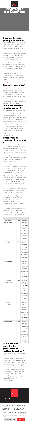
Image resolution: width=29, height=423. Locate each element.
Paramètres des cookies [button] (10, 419)
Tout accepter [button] (21, 419)
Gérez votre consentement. (9, 83)
